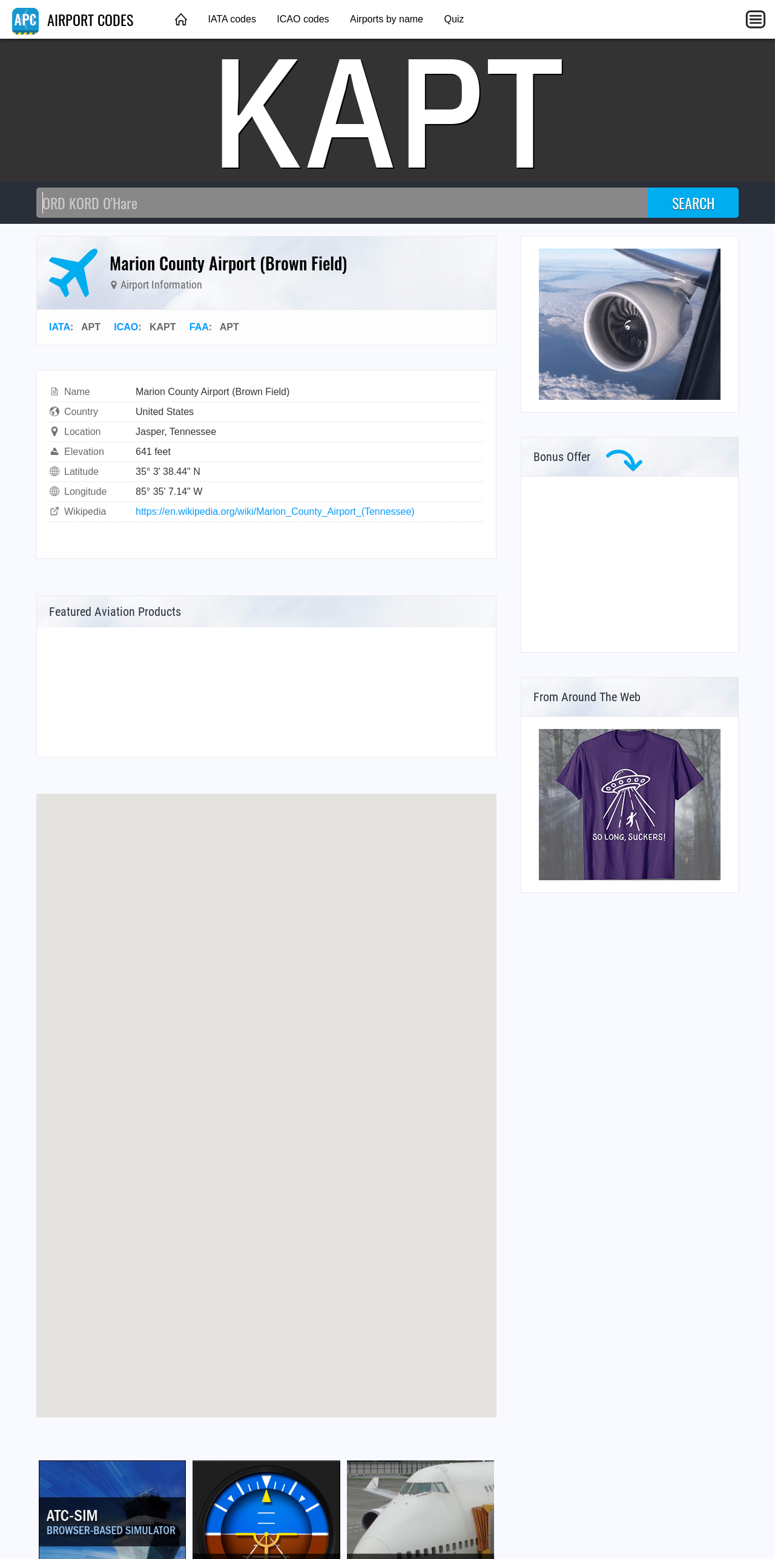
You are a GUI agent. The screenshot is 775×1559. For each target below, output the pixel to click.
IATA (59, 327)
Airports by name (386, 19)
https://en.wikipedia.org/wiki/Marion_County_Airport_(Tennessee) (275, 511)
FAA (199, 327)
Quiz (454, 19)
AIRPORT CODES (72, 19)
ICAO (126, 327)
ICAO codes (303, 19)
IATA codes (232, 19)
